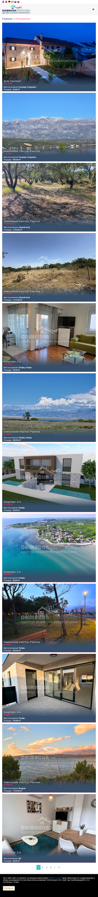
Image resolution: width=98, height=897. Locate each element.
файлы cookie (55, 878)
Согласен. (9, 888)
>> (59, 867)
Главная (7, 18)
